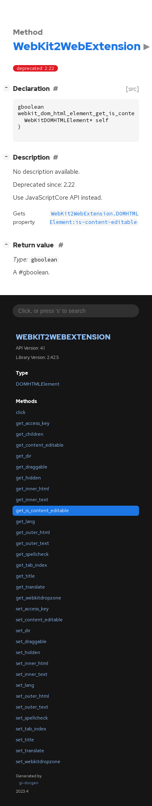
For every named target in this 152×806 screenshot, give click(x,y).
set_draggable (31, 641)
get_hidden (28, 478)
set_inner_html (32, 663)
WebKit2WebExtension (63, 337)
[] (8, 87)
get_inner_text (32, 499)
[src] (132, 88)
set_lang (25, 685)
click (21, 412)
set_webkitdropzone (38, 761)
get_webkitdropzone (38, 598)
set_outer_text (32, 707)
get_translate (30, 587)
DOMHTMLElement (38, 384)
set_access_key (32, 609)
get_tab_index (31, 565)
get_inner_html (32, 488)
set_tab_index (31, 729)
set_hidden (28, 652)
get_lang (25, 521)
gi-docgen (29, 782)
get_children (29, 434)
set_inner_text (31, 674)
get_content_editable (40, 445)
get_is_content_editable (42, 510)
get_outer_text (32, 543)
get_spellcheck (32, 554)
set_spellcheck (32, 718)
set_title (25, 739)
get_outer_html (33, 532)
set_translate (30, 750)
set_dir (23, 630)
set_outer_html (32, 696)
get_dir (23, 456)
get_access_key (32, 423)
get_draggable (31, 467)
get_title (25, 576)
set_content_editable (39, 619)
